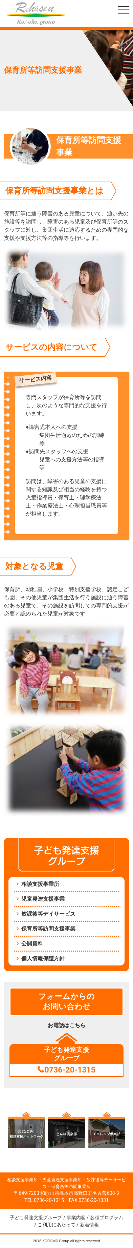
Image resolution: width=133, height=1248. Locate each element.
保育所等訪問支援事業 (48, 928)
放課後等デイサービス (48, 914)
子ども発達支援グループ (36, 1218)
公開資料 (32, 943)
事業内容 (76, 1218)
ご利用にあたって (56, 1225)
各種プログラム (106, 1218)
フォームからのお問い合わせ (66, 1001)
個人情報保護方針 (43, 958)
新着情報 (89, 1225)
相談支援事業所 (40, 884)
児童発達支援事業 (43, 899)
